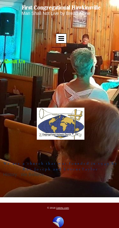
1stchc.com (62, 207)
